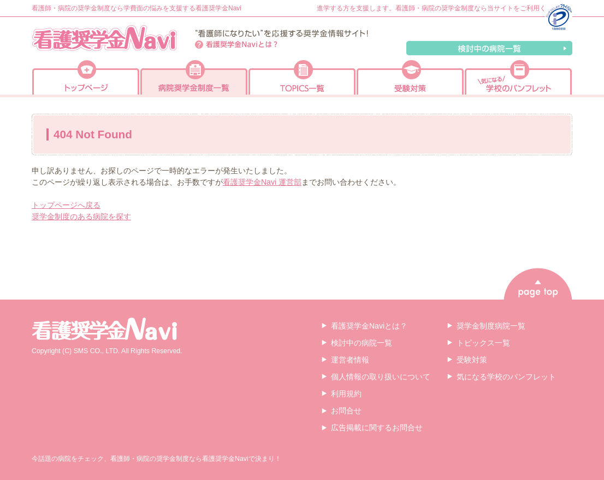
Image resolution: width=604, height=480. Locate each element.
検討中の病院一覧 (489, 48)
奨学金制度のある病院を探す (81, 216)
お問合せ (346, 410)
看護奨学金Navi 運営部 (262, 182)
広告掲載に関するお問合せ (377, 427)
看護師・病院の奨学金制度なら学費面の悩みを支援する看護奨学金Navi (136, 8)
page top (538, 284)
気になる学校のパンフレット (506, 376)
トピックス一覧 (483, 342)
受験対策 (472, 359)
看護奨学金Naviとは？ (236, 44)
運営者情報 (350, 359)
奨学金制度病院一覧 (491, 325)
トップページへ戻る (66, 205)
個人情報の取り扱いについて (380, 376)
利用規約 (346, 393)
